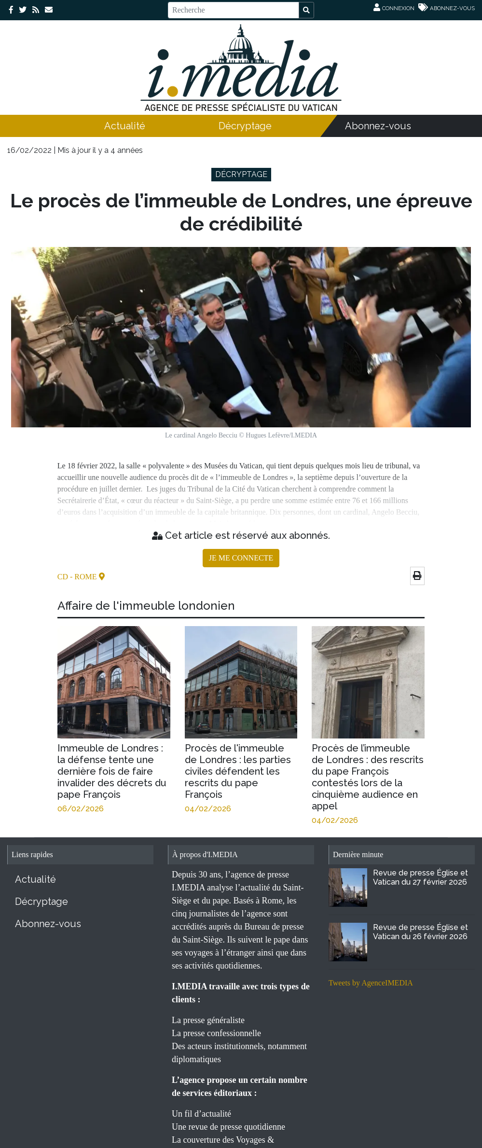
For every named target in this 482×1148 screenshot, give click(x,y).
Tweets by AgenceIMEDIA (371, 983)
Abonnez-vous (378, 126)
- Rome (84, 577)
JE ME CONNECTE (241, 558)
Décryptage (245, 126)
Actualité (124, 126)
